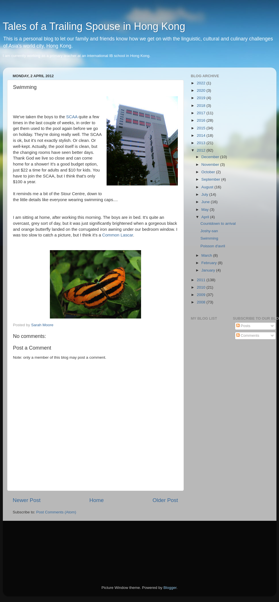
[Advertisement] (38, 545)
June (206, 202)
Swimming (209, 238)
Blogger (170, 587)
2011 (201, 280)
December (210, 157)
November (210, 164)
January (208, 270)
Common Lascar (117, 235)
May (205, 209)
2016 (201, 120)
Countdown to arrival (218, 223)
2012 (201, 150)
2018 (201, 105)
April (205, 217)
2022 (201, 83)
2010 (201, 287)
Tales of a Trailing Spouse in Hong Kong (94, 26)
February (209, 263)
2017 (201, 113)
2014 (201, 135)
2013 (201, 143)
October (208, 172)
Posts (243, 326)
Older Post (165, 500)
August (208, 187)
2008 (201, 302)
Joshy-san (209, 231)
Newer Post (27, 500)
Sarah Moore (42, 325)
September (211, 179)
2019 (201, 98)
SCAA (72, 117)
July (205, 194)
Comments (247, 335)
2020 (201, 90)
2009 (201, 295)
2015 (201, 128)
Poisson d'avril (212, 246)
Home (96, 500)
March (207, 255)
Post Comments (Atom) (56, 512)
